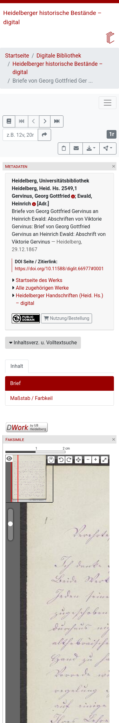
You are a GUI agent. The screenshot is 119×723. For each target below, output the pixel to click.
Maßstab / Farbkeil (31, 398)
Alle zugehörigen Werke (42, 288)
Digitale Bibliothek (58, 55)
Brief (15, 383)
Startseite (17, 55)
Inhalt (16, 366)
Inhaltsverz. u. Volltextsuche (43, 343)
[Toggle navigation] (107, 102)
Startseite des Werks (39, 280)
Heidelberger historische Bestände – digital (57, 68)
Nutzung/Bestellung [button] (66, 318)
